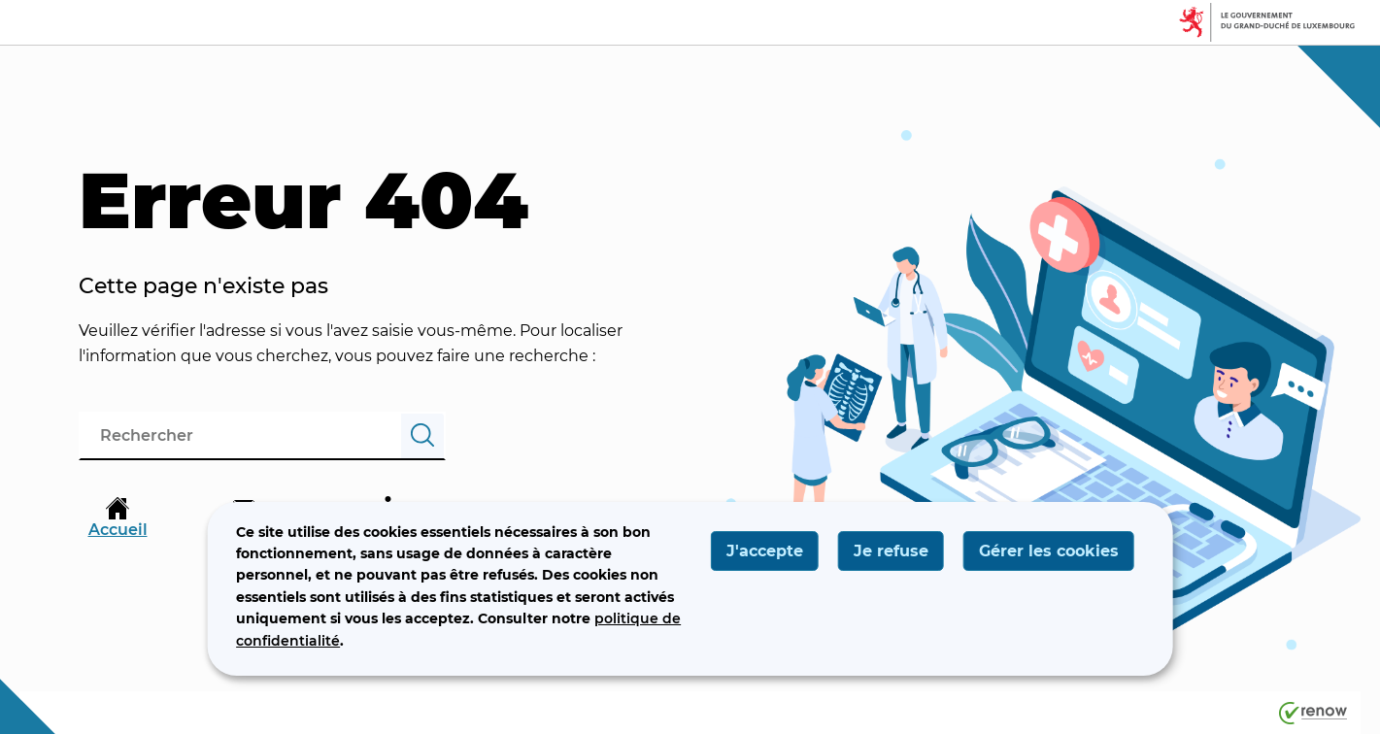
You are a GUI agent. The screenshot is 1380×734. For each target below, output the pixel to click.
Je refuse (891, 551)
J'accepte (764, 551)
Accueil (118, 517)
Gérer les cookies (1049, 551)
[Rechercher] (422, 436)
